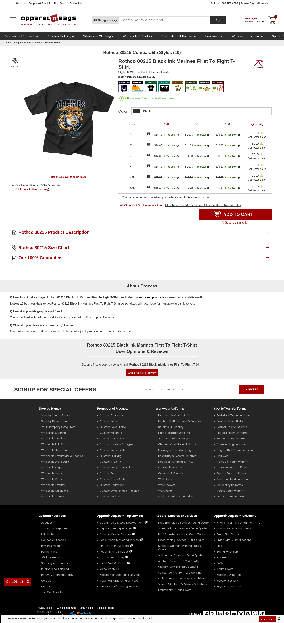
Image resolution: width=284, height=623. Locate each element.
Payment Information (230, 586)
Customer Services (52, 516)
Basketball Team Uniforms (233, 415)
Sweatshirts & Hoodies (177, 36)
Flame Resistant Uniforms (174, 433)
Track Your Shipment (54, 528)
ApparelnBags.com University (235, 516)
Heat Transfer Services (172, 534)
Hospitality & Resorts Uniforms (177, 456)
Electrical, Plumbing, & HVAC (176, 462)
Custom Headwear (112, 485)
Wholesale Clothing (97, 36)
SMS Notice (86, 607)
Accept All (267, 619)
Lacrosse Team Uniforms (232, 467)
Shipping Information (54, 563)
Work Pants (165, 491)
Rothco (38, 42)
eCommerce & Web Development (122, 522)
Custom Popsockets (112, 450)
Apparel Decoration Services (176, 516)
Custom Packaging (112, 557)
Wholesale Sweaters (54, 485)
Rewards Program (52, 546)
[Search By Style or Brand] (164, 20)
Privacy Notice (45, 607)
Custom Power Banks (113, 427)
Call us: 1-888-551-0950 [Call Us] (224, 3)
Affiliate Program (52, 557)
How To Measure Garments (234, 528)
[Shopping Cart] (271, 20)
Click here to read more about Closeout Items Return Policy (203, 205)
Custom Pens (108, 421)
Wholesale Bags (51, 467)
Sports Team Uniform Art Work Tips (180, 572)
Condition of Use (66, 607)
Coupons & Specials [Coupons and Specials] (39, 3)
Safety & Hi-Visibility (170, 427)
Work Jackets (166, 485)
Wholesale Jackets (53, 473)
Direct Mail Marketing (113, 563)
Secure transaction (235, 222)
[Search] (218, 20)
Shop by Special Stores (55, 415)
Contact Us (76, 3)
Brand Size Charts (228, 534)
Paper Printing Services (114, 551)
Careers (46, 580)
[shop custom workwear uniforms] (247, 36)
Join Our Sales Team (54, 592)
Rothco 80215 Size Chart (43, 247)
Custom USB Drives (112, 438)
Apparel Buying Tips (229, 575)
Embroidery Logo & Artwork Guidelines (182, 578)
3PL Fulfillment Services (114, 546)
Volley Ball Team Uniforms (233, 462)
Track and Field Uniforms (232, 479)
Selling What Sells (228, 551)
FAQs (220, 563)
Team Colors (225, 569)
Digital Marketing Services (116, 528)
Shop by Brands (22, 42)
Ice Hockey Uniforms (230, 485)
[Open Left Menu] (13, 20)
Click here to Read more (31, 189)
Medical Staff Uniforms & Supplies (179, 421)
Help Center (60, 3)
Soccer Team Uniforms (231, 438)
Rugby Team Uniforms (231, 496)
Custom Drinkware (111, 415)
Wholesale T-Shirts (136, 36)
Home (8, 42)
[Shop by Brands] (50, 409)
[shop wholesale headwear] (214, 36)
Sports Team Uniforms (230, 409)
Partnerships (49, 551)
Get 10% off (14, 582)
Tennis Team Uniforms (231, 491)
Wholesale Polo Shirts (54, 444)
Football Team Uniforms (232, 433)
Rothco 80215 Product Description (53, 232)
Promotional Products (20, 36)
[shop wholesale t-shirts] (137, 36)
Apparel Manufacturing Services (120, 575)
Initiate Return (50, 534)
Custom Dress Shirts (112, 479)
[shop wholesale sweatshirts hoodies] (179, 36)
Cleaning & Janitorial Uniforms (177, 444)
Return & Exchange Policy (57, 575)
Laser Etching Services (172, 540)
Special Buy (247, 3)
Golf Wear (223, 456)
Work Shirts (165, 479)
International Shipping (55, 569)
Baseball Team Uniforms (232, 421)
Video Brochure (109, 569)
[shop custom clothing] (61, 36)
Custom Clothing (59, 36)
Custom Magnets (111, 433)
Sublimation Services (171, 555)
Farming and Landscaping (174, 450)
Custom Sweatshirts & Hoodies (119, 491)
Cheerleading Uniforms (231, 444)
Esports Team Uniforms (231, 473)
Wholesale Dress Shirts (55, 462)
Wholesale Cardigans (54, 491)
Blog (219, 546)
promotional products (149, 297)
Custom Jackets (110, 496)
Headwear (212, 36)
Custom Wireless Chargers (116, 444)
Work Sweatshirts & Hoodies (175, 496)
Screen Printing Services (173, 528)
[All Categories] (105, 20)
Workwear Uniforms (246, 36)
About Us (20, 3)
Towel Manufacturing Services (119, 580)
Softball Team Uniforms (232, 427)
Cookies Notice (105, 607)
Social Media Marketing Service (119, 540)
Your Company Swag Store (58, 427)
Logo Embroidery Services (174, 522)
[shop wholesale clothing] (98, 36)
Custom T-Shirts (110, 462)
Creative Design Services (115, 534)
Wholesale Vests (51, 479)
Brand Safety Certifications (234, 540)
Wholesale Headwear (54, 450)
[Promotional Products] (21, 36)
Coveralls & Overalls (170, 473)
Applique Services (169, 561)
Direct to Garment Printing (175, 546)
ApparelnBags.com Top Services (120, 516)
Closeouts (262, 3)
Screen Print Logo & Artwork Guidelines (182, 584)
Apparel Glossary (227, 580)
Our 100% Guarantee (39, 257)
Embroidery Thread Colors (174, 590)
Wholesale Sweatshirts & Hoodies (62, 456)
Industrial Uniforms (170, 467)
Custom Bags (108, 473)
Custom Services (169, 567)
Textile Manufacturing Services (119, 586)
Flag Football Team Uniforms (235, 450)
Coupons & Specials (53, 540)
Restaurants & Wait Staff (174, 415)
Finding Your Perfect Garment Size (238, 522)
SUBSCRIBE (251, 389)
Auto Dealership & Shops (173, 438)
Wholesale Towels (52, 496)
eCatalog (223, 557)
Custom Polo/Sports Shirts (116, 467)
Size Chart (15, 67)
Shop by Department (54, 421)
